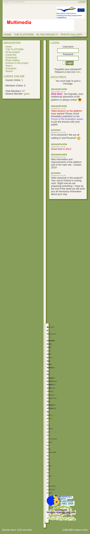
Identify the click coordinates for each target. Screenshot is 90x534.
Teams (8, 65)
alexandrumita (59, 89)
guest (26, 93)
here (78, 72)
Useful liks (10, 55)
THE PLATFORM (14, 49)
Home (8, 46)
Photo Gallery (12, 60)
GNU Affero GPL (49, 394)
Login (82, 2)
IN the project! (12, 52)
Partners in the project (16, 63)
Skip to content (14, 2)
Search (9, 71)
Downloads (11, 57)
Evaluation (10, 68)
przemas (56, 130)
